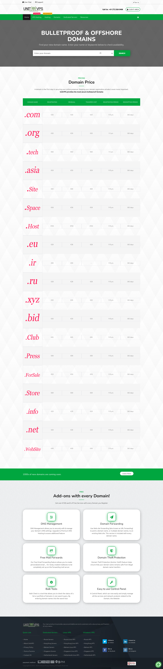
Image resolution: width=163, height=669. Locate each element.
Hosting (47, 16)
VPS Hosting (36, 16)
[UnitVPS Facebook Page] (105, 650)
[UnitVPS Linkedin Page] (125, 641)
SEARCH (122, 53)
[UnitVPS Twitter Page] (105, 641)
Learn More (126, 473)
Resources (84, 17)
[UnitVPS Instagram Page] (125, 650)
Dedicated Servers (70, 17)
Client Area (133, 9)
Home (26, 17)
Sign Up (136, 2)
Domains (57, 17)
